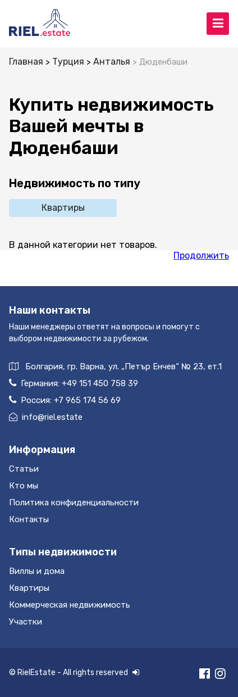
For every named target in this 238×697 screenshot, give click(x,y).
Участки (25, 622)
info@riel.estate (46, 417)
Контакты (29, 519)
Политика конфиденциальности (74, 502)
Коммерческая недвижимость (69, 605)
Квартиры (63, 207)
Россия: (65, 400)
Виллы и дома (37, 571)
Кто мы (23, 486)
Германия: (73, 383)
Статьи (24, 469)
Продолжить (201, 255)
